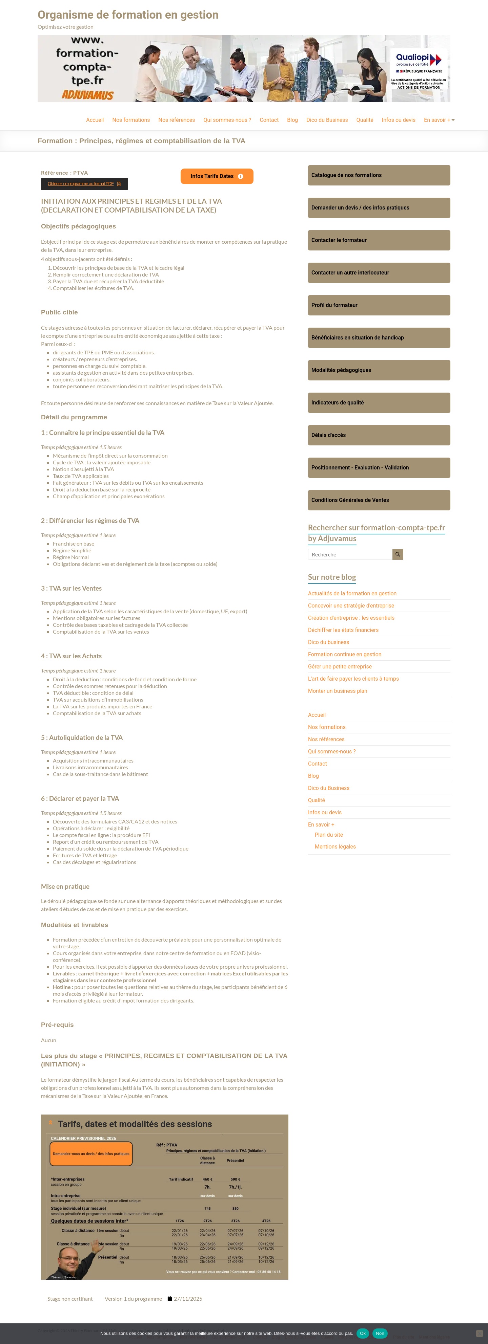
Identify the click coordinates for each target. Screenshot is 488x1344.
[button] (164, 1123)
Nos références (176, 119)
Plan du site (329, 834)
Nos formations (131, 119)
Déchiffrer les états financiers (343, 629)
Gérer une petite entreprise (340, 666)
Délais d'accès (328, 435)
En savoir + (437, 119)
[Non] (479, 1333)
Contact (269, 119)
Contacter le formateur (339, 240)
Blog (292, 119)
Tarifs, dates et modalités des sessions (135, 1124)
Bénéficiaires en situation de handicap (357, 337)
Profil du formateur (334, 305)
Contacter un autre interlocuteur (350, 272)
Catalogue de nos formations (346, 175)
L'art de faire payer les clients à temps (353, 678)
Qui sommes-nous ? (227, 119)
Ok (363, 1333)
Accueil (95, 119)
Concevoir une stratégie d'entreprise (351, 605)
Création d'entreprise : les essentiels (351, 617)
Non (380, 1333)
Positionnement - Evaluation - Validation (360, 467)
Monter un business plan (337, 690)
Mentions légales (335, 846)
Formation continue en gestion (345, 654)
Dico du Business (327, 119)
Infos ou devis (398, 119)
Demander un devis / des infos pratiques (360, 207)
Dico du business (328, 642)
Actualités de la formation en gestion (352, 593)
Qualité (365, 119)
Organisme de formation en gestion (134, 14)
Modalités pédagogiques (341, 370)
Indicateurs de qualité (337, 402)
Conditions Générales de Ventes (350, 500)
